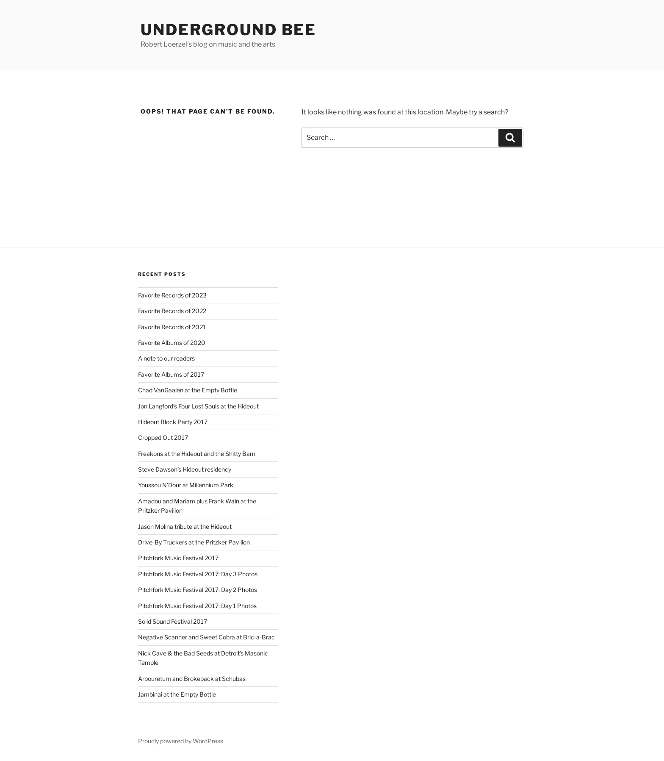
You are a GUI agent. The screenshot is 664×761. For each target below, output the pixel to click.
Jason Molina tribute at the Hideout (185, 526)
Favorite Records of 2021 (172, 327)
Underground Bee (228, 29)
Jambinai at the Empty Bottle (177, 694)
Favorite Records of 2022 (172, 310)
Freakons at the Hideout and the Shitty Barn (196, 453)
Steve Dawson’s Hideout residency (184, 469)
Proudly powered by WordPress (180, 740)
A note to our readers (166, 358)
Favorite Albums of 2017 (171, 374)
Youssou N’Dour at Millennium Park (185, 485)
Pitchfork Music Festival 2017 (178, 557)
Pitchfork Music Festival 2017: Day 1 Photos (197, 605)
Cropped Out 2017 (163, 437)
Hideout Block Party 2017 (173, 421)
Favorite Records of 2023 (172, 295)
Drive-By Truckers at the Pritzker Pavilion (194, 542)
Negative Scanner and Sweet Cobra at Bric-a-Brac (206, 637)
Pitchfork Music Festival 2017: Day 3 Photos (197, 574)
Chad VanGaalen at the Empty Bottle (187, 390)
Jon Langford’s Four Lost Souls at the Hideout (198, 406)
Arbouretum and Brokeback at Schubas (192, 678)
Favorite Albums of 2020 (171, 342)
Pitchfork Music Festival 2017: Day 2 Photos (197, 589)
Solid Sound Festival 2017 (172, 621)
